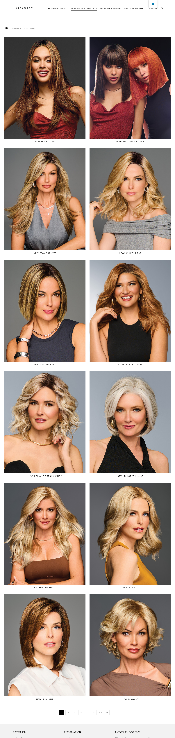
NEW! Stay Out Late (45, 253)
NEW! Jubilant (44, 699)
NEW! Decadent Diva (130, 364)
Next (113, 712)
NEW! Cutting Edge (44, 364)
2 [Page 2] (68, 712)
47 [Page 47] (94, 712)
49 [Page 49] (107, 712)
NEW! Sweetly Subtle (45, 587)
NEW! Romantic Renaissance (45, 476)
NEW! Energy (130, 587)
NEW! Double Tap (45, 141)
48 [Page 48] (100, 712)
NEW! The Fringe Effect (130, 141)
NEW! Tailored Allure (130, 476)
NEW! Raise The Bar (130, 253)
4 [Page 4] (81, 712)
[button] (162, 9)
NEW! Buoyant (130, 699)
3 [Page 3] (74, 712)
